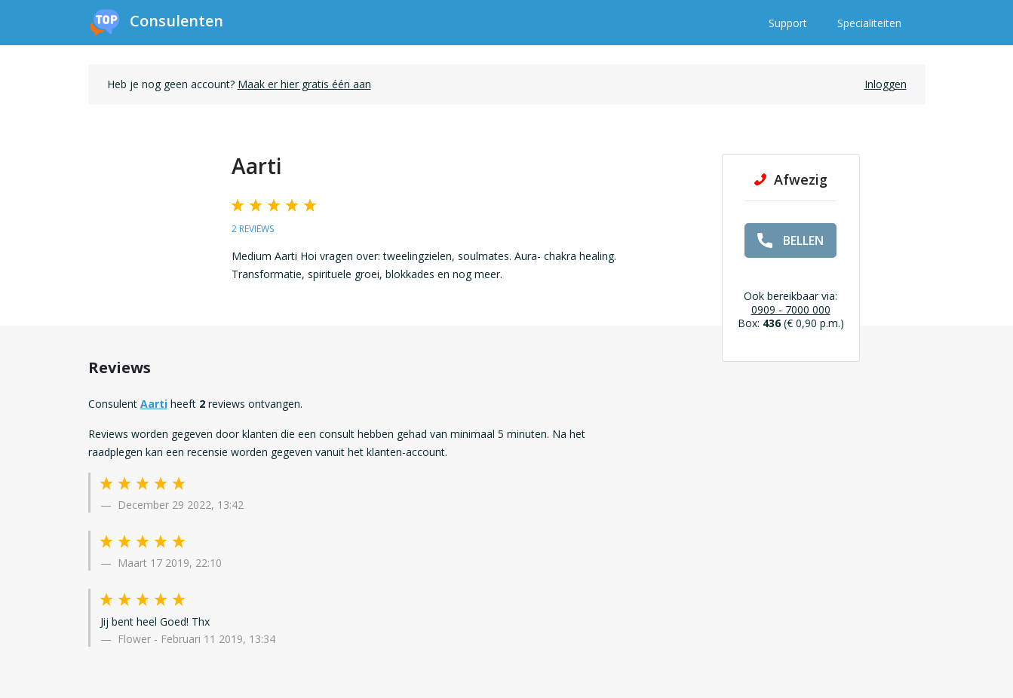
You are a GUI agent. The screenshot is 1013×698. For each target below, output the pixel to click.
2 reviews (253, 228)
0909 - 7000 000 (790, 309)
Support (788, 23)
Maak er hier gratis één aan (304, 84)
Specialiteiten (869, 23)
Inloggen (885, 84)
